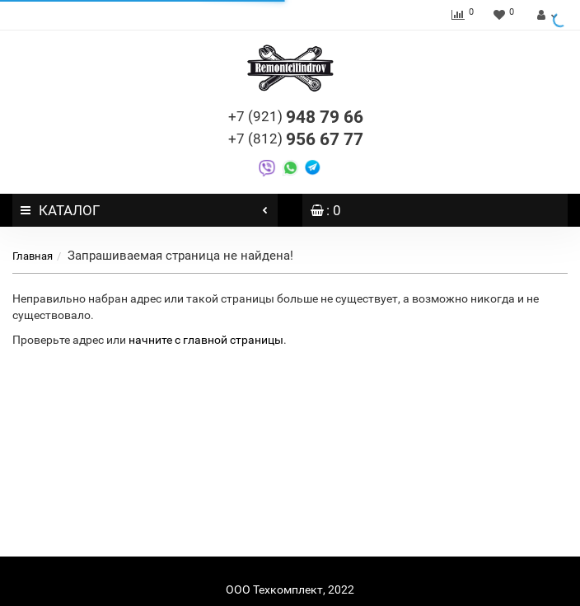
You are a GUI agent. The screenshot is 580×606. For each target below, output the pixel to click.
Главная (32, 256)
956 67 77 (295, 139)
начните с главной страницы (206, 339)
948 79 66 (295, 117)
